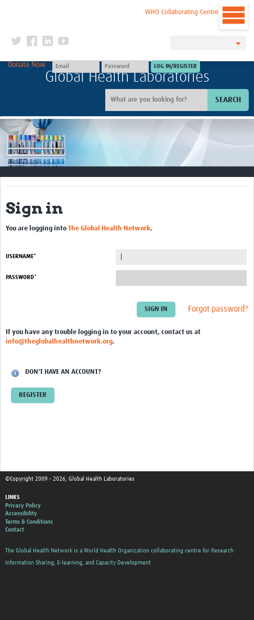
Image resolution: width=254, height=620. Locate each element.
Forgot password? (218, 309)
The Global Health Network (76, 10)
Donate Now (27, 65)
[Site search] (157, 100)
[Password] (125, 66)
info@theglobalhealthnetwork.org (59, 341)
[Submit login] (175, 66)
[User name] (76, 66)
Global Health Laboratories (127, 77)
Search (228, 100)
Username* (21, 256)
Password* (21, 277)
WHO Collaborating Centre (181, 12)
